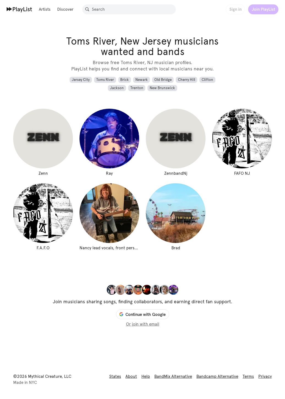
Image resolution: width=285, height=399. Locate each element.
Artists (45, 9)
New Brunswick (162, 88)
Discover (65, 9)
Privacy (265, 376)
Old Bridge (163, 80)
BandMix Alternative (173, 376)
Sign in (235, 9)
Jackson (117, 88)
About (131, 376)
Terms (248, 376)
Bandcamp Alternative (217, 376)
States (115, 376)
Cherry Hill (186, 80)
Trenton (136, 88)
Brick (124, 80)
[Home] (19, 9)
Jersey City (81, 80)
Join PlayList (263, 9)
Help (145, 376)
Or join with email (142, 324)
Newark (141, 80)
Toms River (105, 80)
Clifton (207, 80)
